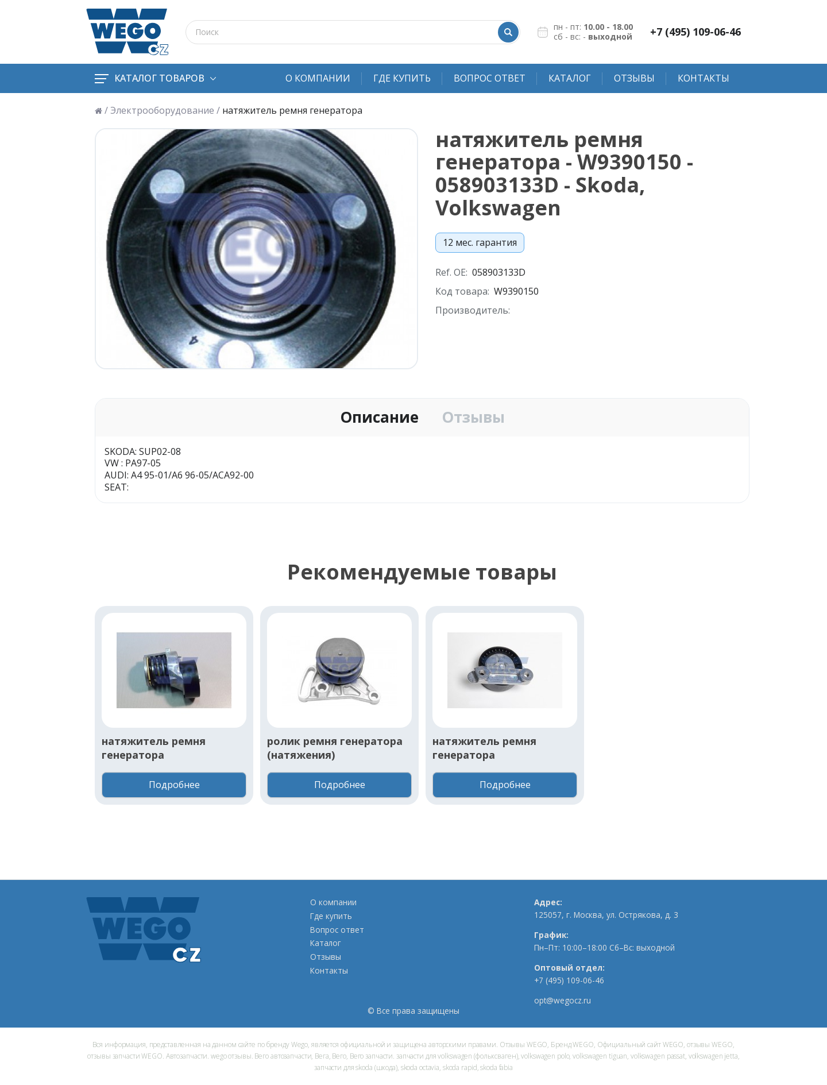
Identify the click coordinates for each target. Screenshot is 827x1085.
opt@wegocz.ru (562, 1000)
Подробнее (174, 784)
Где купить (402, 78)
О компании (317, 78)
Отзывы (634, 78)
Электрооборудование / (165, 111)
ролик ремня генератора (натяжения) (335, 748)
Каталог (569, 78)
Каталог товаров (155, 78)
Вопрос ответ (489, 78)
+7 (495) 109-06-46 (695, 31)
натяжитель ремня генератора (154, 748)
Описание (379, 417)
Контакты (703, 78)
